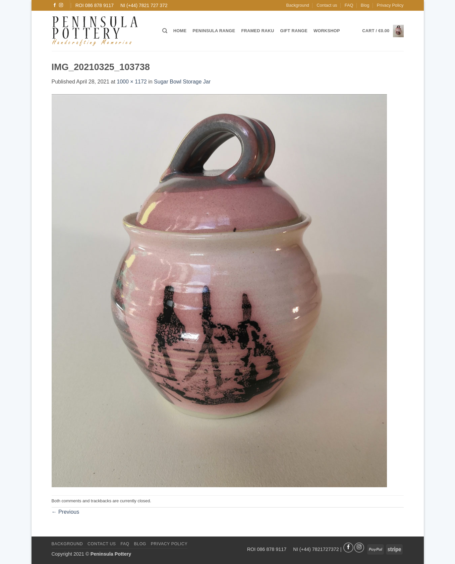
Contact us (327, 5)
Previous (65, 512)
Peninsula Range (213, 30)
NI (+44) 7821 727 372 (144, 5)
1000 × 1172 (132, 81)
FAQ (349, 5)
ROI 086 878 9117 (94, 5)
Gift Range (293, 30)
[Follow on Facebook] (55, 5)
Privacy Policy (390, 5)
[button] (382, 31)
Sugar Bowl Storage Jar (182, 81)
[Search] (164, 30)
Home (179, 30)
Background (297, 5)
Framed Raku (257, 30)
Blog (365, 5)
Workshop (327, 30)
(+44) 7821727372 (319, 549)
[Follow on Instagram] (61, 5)
